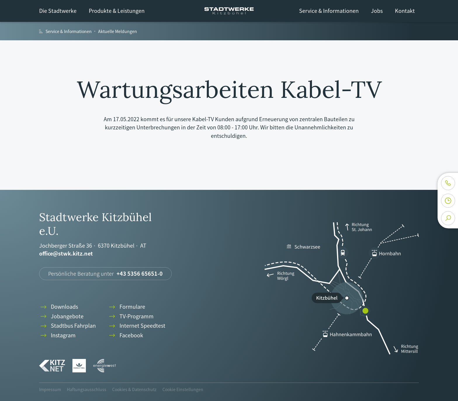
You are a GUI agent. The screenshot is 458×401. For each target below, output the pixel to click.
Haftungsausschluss (86, 389)
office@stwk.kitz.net (66, 253)
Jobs (377, 11)
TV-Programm (131, 316)
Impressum (50, 389)
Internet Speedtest (136, 325)
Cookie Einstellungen (182, 389)
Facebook (125, 335)
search (448, 218)
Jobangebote (61, 316)
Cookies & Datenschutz (134, 389)
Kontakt (405, 11)
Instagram (57, 335)
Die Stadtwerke (58, 11)
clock (448, 200)
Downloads (58, 306)
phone (448, 183)
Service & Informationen (329, 11)
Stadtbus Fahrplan (67, 325)
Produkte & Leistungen (117, 11)
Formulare (126, 306)
